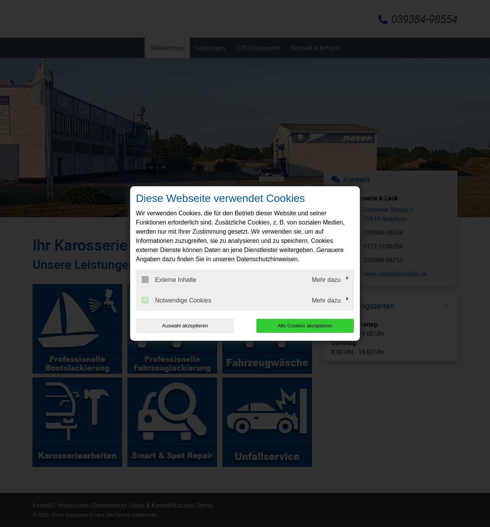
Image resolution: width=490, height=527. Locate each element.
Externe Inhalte (169, 279)
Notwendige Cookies (176, 300)
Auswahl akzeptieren (185, 326)
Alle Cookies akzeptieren (305, 326)
